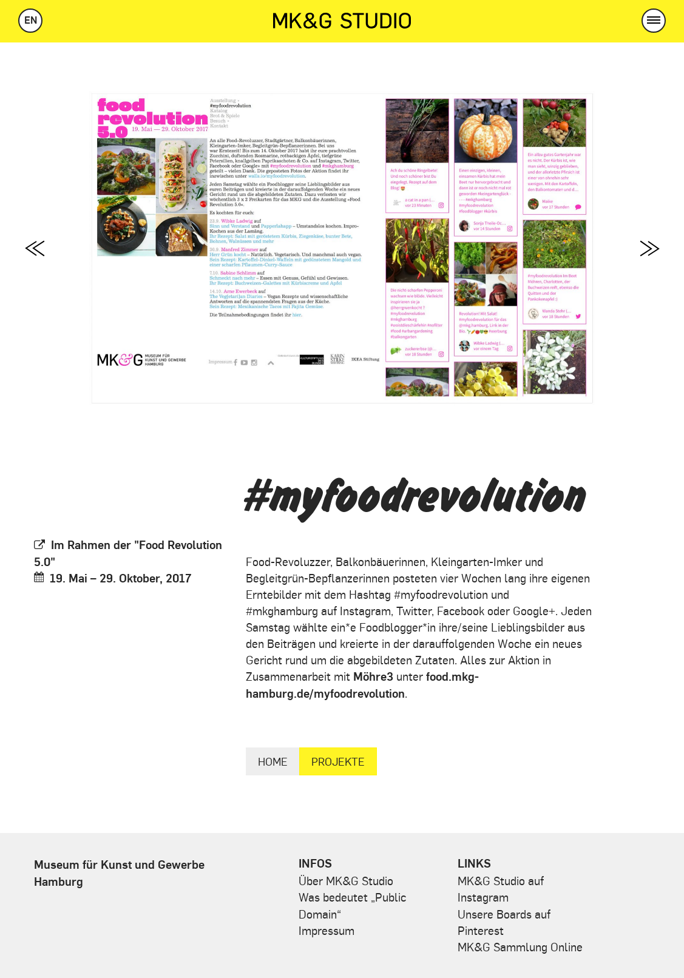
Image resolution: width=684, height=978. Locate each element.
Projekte (338, 761)
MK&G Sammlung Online (520, 946)
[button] (654, 20)
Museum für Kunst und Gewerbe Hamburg (119, 872)
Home (273, 761)
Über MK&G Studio (346, 880)
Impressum (326, 930)
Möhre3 (373, 676)
